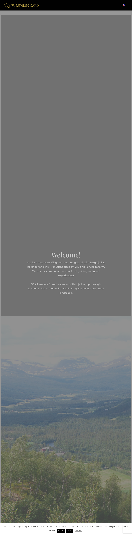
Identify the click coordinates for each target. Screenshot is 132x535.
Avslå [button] (69, 531)
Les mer (78, 530)
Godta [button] (60, 531)
